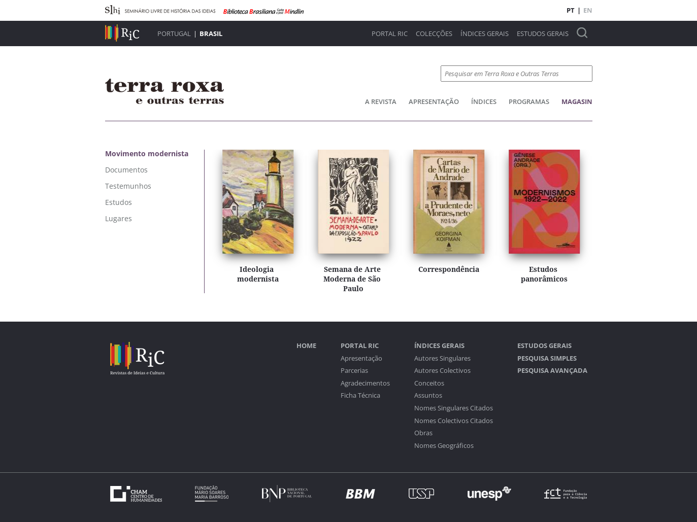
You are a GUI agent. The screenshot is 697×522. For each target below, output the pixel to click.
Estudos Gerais (543, 34)
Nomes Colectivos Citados (453, 421)
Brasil (211, 33)
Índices (483, 101)
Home (306, 346)
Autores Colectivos (442, 370)
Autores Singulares (442, 358)
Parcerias (354, 370)
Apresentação (434, 101)
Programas (529, 101)
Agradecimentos (365, 383)
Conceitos (429, 383)
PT (571, 10)
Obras (423, 433)
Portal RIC (390, 34)
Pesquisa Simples (547, 358)
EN (587, 10)
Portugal (174, 33)
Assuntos (428, 395)
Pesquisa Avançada (552, 370)
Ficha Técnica (360, 395)
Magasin (576, 101)
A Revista (380, 101)
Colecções (434, 34)
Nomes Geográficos (444, 445)
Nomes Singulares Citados (453, 408)
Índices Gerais (484, 34)
